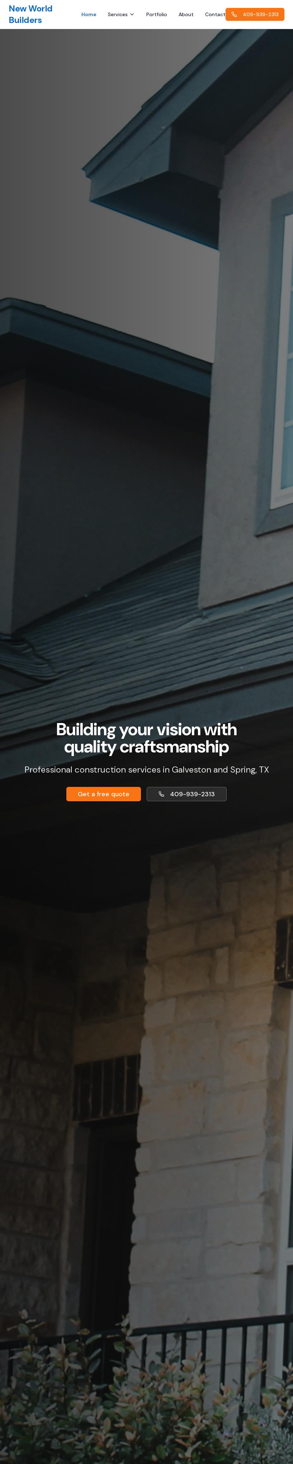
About (186, 14)
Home (88, 14)
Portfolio (156, 14)
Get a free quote (103, 794)
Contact (215, 14)
